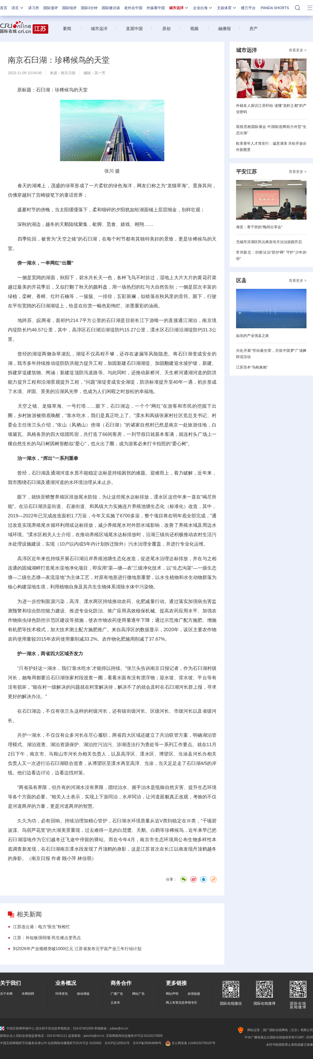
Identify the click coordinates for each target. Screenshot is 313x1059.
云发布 (115, 1002)
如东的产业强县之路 (252, 336)
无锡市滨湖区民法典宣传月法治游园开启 (269, 242)
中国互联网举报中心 (17, 1028)
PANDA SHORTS (275, 8)
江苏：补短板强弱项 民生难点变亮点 (47, 937)
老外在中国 (133, 8)
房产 (253, 28)
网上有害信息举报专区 (181, 1002)
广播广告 (117, 994)
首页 (3, 8)
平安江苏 (246, 171)
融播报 (224, 28)
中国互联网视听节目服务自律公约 (23, 1043)
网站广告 (138, 994)
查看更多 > (297, 50)
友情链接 (194, 994)
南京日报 (68, 73)
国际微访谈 (111, 8)
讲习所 (33, 8)
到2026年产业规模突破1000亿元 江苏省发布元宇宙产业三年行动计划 (77, 948)
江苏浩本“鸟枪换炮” (252, 367)
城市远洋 (179, 8)
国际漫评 (50, 8)
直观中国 (134, 28)
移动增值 (83, 994)
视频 (194, 28)
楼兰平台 (248, 8)
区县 (241, 280)
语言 (17, 8)
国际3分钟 (89, 8)
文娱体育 (227, 8)
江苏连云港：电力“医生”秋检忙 (41, 927)
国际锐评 (69, 8)
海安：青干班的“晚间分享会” (259, 227)
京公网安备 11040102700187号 (190, 1043)
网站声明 (172, 994)
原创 (166, 28)
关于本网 (6, 994)
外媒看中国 (156, 8)
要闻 (67, 28)
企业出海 (203, 8)
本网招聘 (28, 994)
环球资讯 (61, 994)
